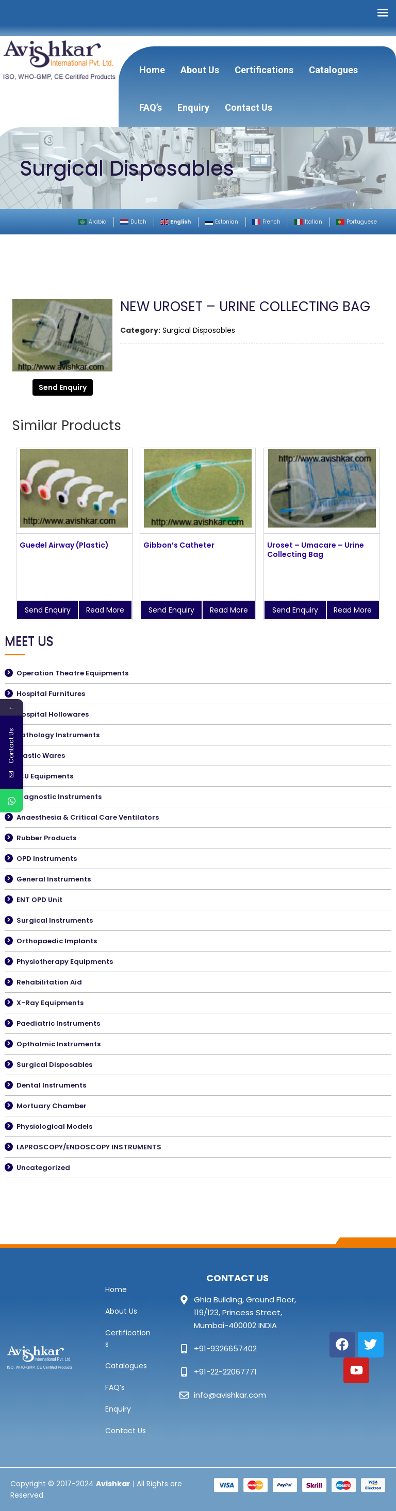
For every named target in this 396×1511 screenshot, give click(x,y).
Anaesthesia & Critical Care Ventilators (87, 817)
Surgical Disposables (198, 330)
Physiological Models (54, 1126)
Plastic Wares (40, 755)
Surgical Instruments (54, 920)
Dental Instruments (51, 1085)
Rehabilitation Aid (49, 982)
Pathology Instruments (58, 735)
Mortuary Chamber (51, 1106)
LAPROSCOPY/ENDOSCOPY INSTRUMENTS (88, 1147)
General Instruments (53, 879)
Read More (105, 610)
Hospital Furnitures (50, 694)
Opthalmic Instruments (58, 1044)
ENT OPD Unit (39, 900)
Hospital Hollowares (52, 714)
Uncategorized (43, 1168)
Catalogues (333, 69)
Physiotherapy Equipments (64, 961)
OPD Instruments (46, 858)
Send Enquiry (63, 387)
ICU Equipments (44, 776)
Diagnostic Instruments (59, 797)
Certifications (264, 69)
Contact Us (248, 107)
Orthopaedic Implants (56, 941)
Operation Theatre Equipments (72, 673)
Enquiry (193, 107)
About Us (199, 69)
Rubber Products (46, 838)
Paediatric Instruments (58, 1023)
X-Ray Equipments (50, 1003)
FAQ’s (150, 107)
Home (152, 69)
